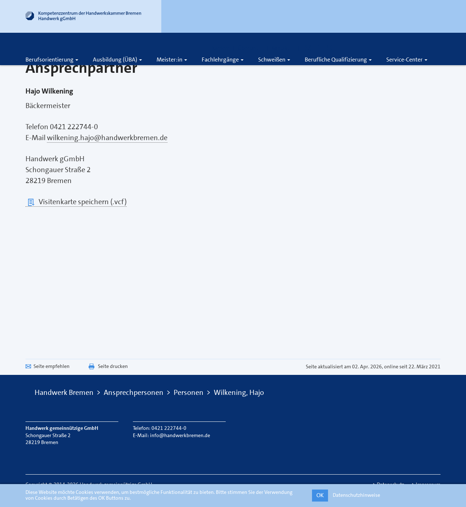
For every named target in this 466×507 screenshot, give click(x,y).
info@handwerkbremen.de (180, 435)
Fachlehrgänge (223, 59)
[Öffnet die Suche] (330, 48)
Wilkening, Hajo (239, 392)
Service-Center (406, 59)
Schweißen (274, 59)
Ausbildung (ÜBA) (117, 59)
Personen (189, 392)
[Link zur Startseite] (83, 17)
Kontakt (283, 48)
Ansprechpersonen (133, 392)
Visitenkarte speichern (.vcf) (76, 202)
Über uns (250, 48)
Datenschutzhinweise (356, 495)
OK (320, 495)
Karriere (220, 48)
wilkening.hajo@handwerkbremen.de (107, 137)
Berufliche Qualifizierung (338, 59)
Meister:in (172, 59)
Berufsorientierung (51, 59)
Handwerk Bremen (64, 392)
